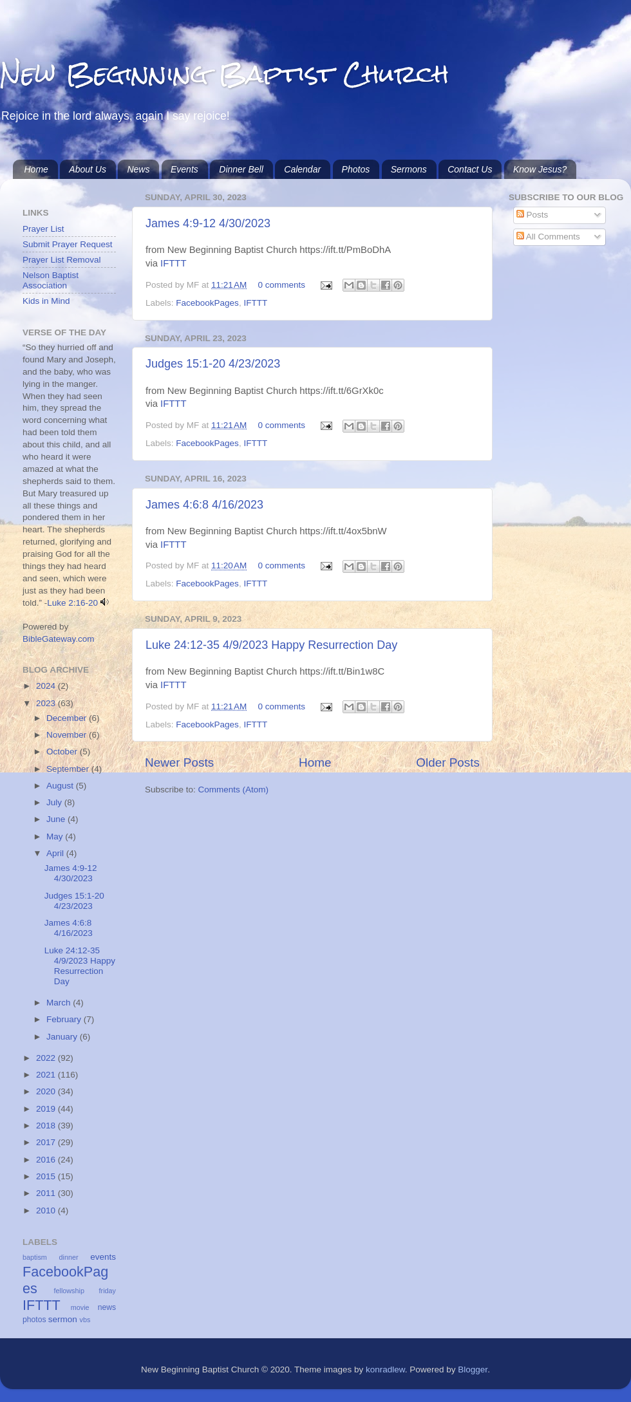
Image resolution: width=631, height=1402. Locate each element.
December (67, 718)
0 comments (282, 285)
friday (107, 1291)
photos (34, 1319)
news (107, 1307)
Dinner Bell (241, 169)
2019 (47, 1109)
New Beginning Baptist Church (224, 73)
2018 (47, 1125)
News (138, 169)
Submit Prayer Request (68, 244)
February (65, 1019)
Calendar (302, 169)
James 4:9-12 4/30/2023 (208, 223)
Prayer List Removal (62, 260)
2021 (47, 1075)
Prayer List (43, 229)
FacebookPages (207, 303)
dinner (69, 1257)
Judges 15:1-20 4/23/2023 (213, 363)
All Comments (548, 236)
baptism (35, 1257)
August (61, 785)
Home (36, 169)
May (55, 836)
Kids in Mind (46, 301)
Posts (532, 215)
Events (184, 169)
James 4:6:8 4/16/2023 (204, 504)
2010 (47, 1210)
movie (80, 1307)
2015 (47, 1176)
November (67, 735)
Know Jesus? (540, 169)
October (63, 751)
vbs (85, 1319)
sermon (62, 1319)
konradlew (385, 1369)
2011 (47, 1193)
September (68, 769)
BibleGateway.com (59, 639)
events (103, 1257)
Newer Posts (179, 762)
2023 (47, 703)
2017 (47, 1142)
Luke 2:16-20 (72, 603)
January (63, 1037)
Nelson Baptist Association (51, 280)
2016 (47, 1159)
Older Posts (448, 762)
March (59, 1002)
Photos (356, 169)
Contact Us (469, 169)
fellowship (69, 1291)
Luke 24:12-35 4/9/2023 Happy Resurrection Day (271, 645)
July (55, 802)
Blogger (472, 1369)
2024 (47, 686)
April (56, 853)
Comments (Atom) (233, 789)
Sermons (409, 169)
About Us (87, 169)
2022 (47, 1058)
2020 (47, 1091)
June (57, 819)
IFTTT (173, 263)
